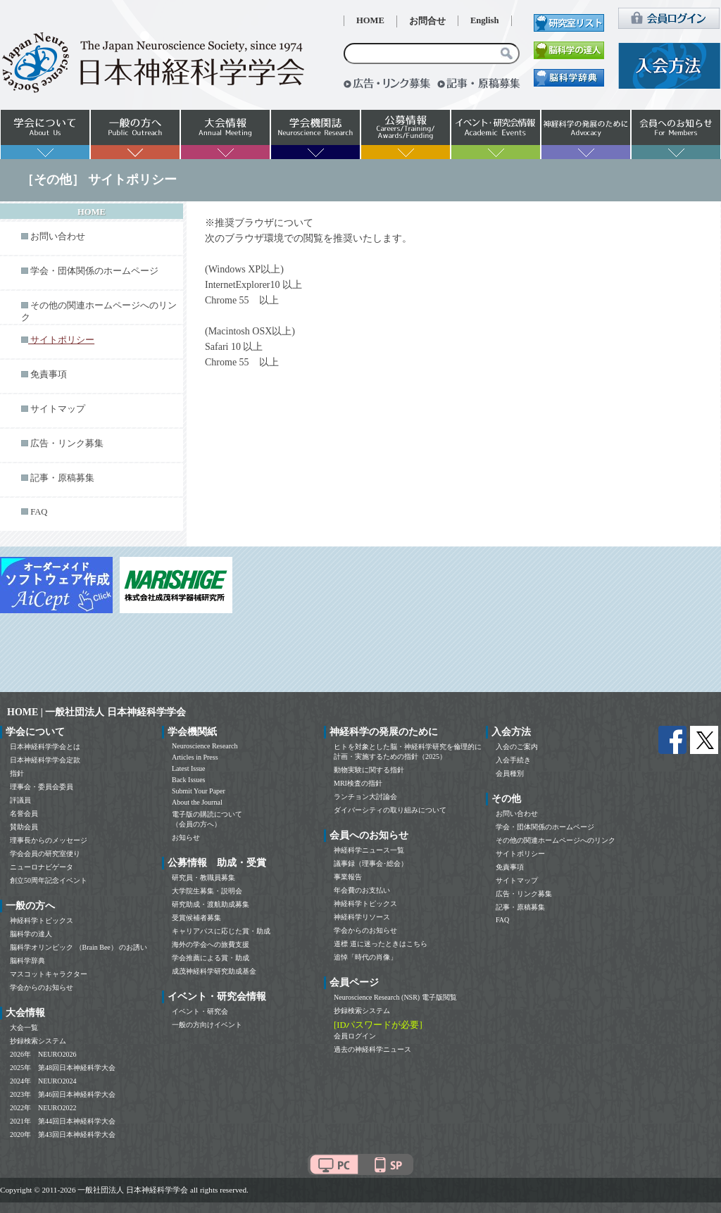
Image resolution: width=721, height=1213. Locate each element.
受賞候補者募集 (196, 918)
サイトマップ (57, 409)
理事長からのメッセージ (48, 840)
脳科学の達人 (31, 934)
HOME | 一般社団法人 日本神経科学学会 (96, 712)
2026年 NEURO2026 (43, 1054)
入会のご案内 (517, 746)
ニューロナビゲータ (41, 867)
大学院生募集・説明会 (207, 891)
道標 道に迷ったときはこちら (380, 944)
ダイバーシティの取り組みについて (390, 810)
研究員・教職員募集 (203, 877)
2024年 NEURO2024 (43, 1081)
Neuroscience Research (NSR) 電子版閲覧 (395, 997)
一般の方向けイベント (207, 1025)
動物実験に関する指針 (369, 770)
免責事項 (48, 374)
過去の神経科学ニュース (372, 1049)
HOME (370, 20)
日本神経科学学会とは (45, 746)
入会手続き (513, 760)
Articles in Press (195, 757)
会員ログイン (355, 1036)
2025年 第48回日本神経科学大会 (62, 1067)
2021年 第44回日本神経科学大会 (62, 1121)
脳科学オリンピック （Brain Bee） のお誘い (78, 947)
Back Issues (189, 780)
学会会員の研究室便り (45, 853)
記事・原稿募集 (62, 478)
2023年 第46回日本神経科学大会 (62, 1094)
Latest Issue (189, 768)
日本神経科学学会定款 (45, 760)
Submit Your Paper (198, 791)
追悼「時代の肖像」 (365, 957)
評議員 (20, 800)
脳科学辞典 (27, 960)
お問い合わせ (57, 236)
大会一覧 (24, 1027)
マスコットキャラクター (48, 974)
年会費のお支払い (362, 890)
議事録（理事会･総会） (371, 863)
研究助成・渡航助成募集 (210, 904)
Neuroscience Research (205, 746)
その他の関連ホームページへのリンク (555, 840)
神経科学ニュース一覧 (369, 850)
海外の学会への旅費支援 (210, 944)
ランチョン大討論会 (365, 796)
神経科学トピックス (41, 920)
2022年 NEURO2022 (43, 1108)
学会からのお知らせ (41, 987)
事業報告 (348, 877)
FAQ (38, 512)
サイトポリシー (520, 853)
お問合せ (427, 21)
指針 (17, 773)
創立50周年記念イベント (48, 880)
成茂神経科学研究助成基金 (214, 971)
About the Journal (197, 802)
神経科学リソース (362, 917)
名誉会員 (24, 813)
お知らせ (186, 837)
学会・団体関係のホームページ (94, 271)
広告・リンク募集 (67, 443)
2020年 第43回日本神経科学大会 (62, 1134)
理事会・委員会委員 (41, 787)
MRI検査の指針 (358, 783)
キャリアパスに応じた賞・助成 (221, 931)
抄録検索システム (38, 1041)
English (484, 20)
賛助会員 (24, 827)
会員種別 (510, 773)
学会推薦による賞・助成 (210, 958)
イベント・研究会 (200, 1011)
